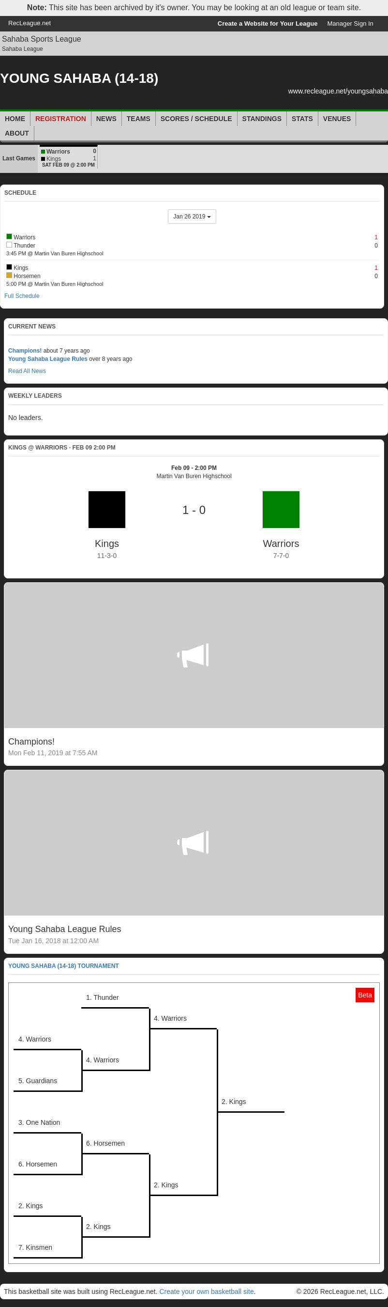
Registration (60, 119)
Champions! (25, 350)
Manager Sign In (350, 23)
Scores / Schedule (196, 119)
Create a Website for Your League (268, 23)
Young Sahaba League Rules (48, 359)
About (17, 133)
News (106, 119)
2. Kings (234, 1101)
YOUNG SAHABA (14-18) (79, 78)
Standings (262, 119)
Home (15, 119)
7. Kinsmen (35, 1247)
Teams (138, 119)
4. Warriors (170, 1018)
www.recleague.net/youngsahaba (338, 91)
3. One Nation (39, 1122)
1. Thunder (102, 997)
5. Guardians (37, 1081)
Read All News (27, 371)
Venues (337, 119)
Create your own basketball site (206, 1291)
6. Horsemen (105, 1143)
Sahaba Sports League (41, 39)
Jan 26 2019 (191, 216)
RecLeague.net (29, 23)
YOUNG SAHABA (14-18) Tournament (63, 966)
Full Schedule (22, 296)
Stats (302, 119)
